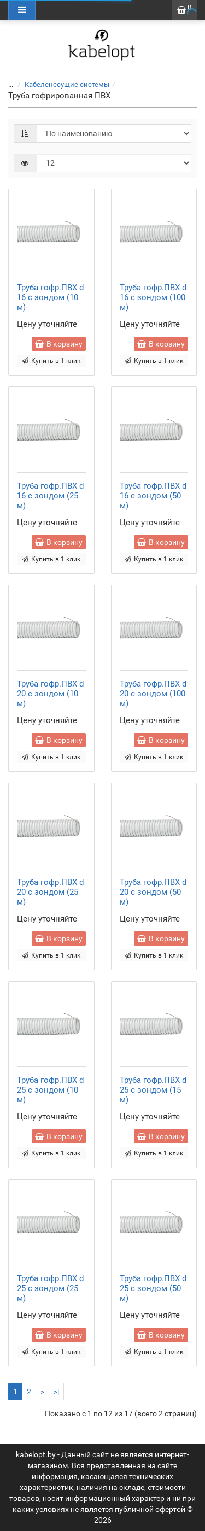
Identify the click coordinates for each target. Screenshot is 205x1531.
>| (56, 1391)
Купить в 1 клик (51, 361)
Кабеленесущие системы (60, 84)
